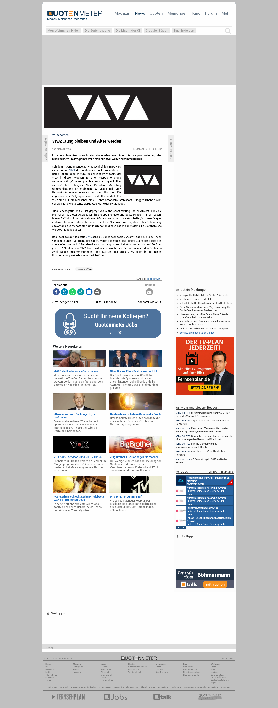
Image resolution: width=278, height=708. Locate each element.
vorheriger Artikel (65, 302)
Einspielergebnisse (191, 672)
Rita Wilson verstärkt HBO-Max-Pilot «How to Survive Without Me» (205, 323)
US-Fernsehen (107, 680)
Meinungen (177, 13)
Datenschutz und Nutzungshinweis (218, 676)
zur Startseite (106, 302)
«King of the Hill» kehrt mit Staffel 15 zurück (204, 295)
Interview (77, 672)
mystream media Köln (204, 480)
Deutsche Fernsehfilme (208, 687)
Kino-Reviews (162, 672)
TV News (115, 687)
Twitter (48, 680)
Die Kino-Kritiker (190, 669)
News (140, 13)
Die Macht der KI (128, 30)
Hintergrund (78, 666)
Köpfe (103, 677)
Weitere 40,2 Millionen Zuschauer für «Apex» (204, 328)
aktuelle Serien (176, 687)
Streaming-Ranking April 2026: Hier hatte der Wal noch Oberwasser (202, 414)
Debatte (159, 666)
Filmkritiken (91, 687)
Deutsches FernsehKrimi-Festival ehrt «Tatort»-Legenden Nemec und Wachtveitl (204, 437)
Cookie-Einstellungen (220, 680)
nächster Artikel (150, 302)
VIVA (72, 170)
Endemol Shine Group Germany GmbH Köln (201, 490)
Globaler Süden (157, 30)
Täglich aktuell (134, 672)
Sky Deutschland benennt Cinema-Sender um (202, 422)
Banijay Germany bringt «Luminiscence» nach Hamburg (196, 445)
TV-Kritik (159, 669)
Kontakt (214, 672)
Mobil (48, 672)
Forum (211, 13)
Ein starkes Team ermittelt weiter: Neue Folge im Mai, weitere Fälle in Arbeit (202, 430)
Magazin (122, 13)
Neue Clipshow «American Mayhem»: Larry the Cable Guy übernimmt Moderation (205, 308)
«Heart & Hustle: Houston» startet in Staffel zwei (206, 303)
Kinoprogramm (190, 687)
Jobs (213, 669)
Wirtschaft (105, 672)
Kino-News (188, 666)
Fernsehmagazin (77, 687)
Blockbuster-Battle (191, 675)
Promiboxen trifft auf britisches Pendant (200, 453)
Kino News (53, 687)
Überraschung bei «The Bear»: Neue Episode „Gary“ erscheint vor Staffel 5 (204, 315)
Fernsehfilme (162, 687)
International (106, 675)
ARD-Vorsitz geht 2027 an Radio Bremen (201, 461)
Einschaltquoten (127, 687)
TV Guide (140, 687)
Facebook (49, 677)
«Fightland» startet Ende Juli (195, 299)
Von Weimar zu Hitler (63, 30)
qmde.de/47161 (154, 278)
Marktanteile (133, 669)
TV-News (104, 666)
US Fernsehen (104, 687)
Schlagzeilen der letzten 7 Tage (197, 332)
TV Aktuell (64, 687)
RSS (47, 666)
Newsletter (49, 669)
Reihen (76, 669)
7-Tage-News (51, 675)
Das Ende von (184, 30)
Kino (196, 13)
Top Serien (224, 687)
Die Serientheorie (97, 30)
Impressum (216, 682)
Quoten (156, 13)
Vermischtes (106, 669)
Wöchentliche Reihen (137, 666)
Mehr (226, 13)
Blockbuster (150, 687)
